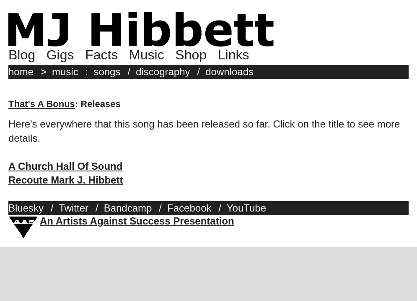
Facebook (189, 208)
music (65, 71)
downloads (229, 71)
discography (163, 71)
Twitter (73, 208)
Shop (191, 54)
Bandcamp (128, 208)
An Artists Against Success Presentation (137, 221)
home (21, 71)
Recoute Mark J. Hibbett (65, 180)
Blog (21, 54)
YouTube (246, 208)
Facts (101, 54)
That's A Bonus (41, 104)
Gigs (60, 54)
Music (146, 54)
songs (106, 71)
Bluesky (26, 208)
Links (233, 54)
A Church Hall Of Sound (65, 166)
